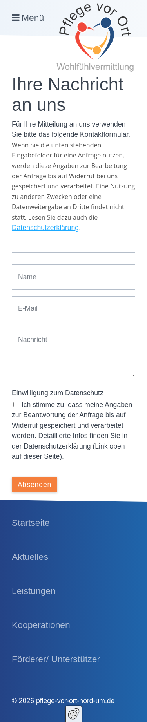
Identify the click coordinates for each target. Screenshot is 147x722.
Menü (33, 18)
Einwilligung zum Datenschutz (57, 393)
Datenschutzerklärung (45, 228)
